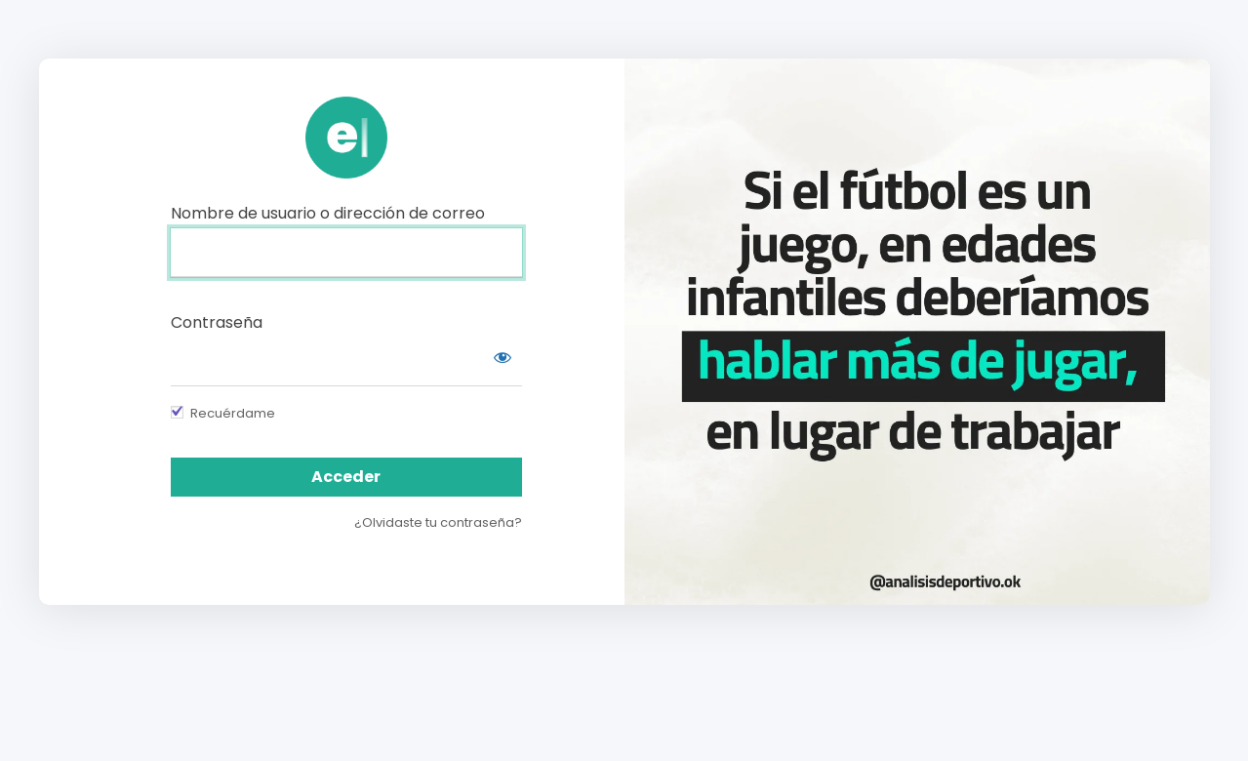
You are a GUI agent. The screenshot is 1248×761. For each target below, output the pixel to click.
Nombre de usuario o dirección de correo (328, 213)
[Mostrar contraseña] (502, 357)
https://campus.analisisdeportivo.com (346, 138)
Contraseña (216, 322)
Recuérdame (232, 413)
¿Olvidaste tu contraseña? (438, 522)
